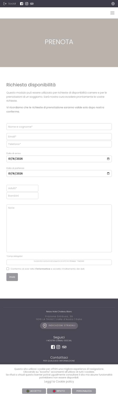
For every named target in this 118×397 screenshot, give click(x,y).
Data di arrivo (13, 153)
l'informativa (42, 268)
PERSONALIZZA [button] (84, 391)
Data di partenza (15, 168)
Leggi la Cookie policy (59, 381)
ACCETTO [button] (35, 391)
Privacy (73, 261)
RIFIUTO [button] (61, 391)
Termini (80, 261)
